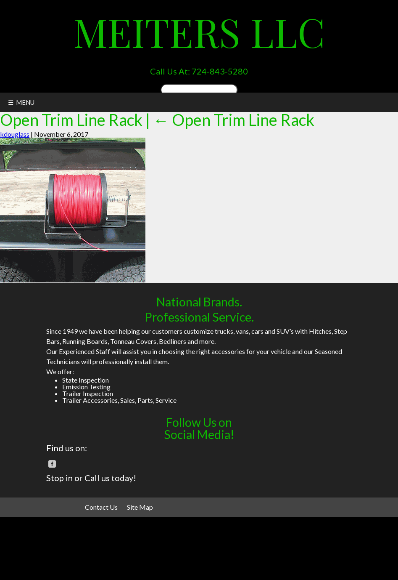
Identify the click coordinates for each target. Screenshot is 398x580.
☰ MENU (21, 102)
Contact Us (101, 507)
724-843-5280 (220, 71)
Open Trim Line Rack (233, 119)
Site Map (140, 507)
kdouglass (14, 134)
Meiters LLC (199, 31)
